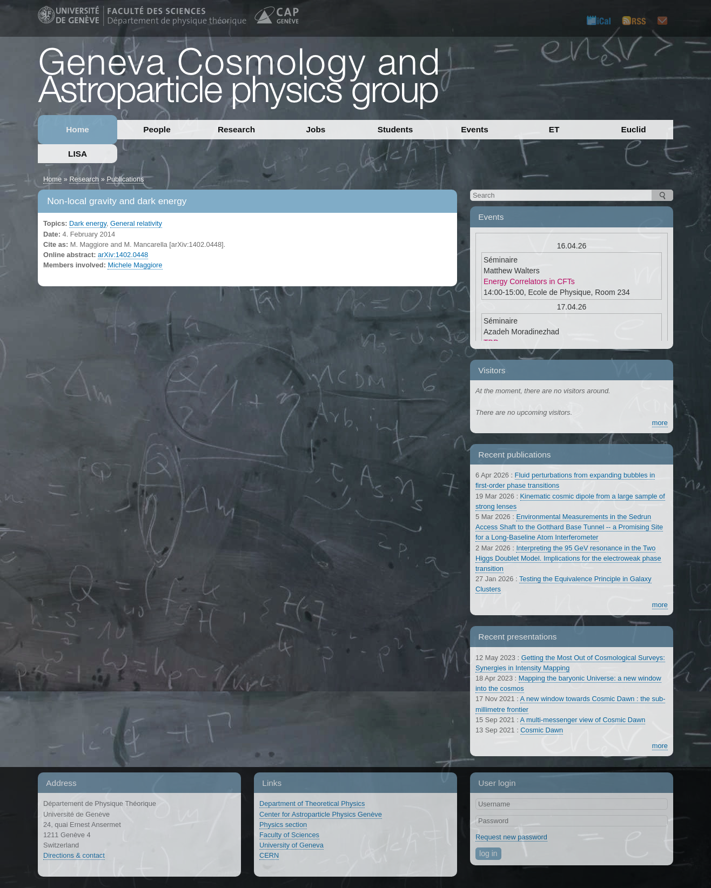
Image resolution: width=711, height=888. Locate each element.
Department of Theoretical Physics (312, 803)
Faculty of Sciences (289, 835)
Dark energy (87, 223)
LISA (77, 153)
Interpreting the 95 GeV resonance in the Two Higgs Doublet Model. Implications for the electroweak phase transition (568, 558)
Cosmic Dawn (541, 730)
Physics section (283, 824)
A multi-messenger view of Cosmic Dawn (583, 720)
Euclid (633, 129)
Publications (125, 179)
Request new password (511, 837)
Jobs (316, 129)
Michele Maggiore (135, 265)
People (156, 129)
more (660, 423)
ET (554, 129)
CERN (269, 855)
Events (474, 129)
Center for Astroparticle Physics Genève (320, 814)
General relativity (136, 223)
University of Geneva (291, 845)
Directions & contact (74, 855)
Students (395, 129)
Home (77, 129)
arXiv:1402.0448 (123, 255)
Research (236, 129)
